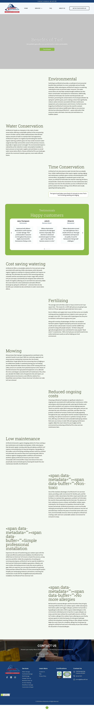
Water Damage (26, 672)
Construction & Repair (27, 687)
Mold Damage (25, 676)
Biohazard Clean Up (27, 681)
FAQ (50, 8)
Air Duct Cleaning (26, 683)
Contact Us (42, 672)
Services (38, 8)
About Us (62, 8)
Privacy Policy (42, 676)
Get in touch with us (79, 8)
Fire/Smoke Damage (27, 674)
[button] (11, 233)
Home (26, 8)
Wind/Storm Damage (27, 685)
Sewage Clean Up (26, 678)
